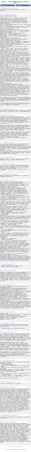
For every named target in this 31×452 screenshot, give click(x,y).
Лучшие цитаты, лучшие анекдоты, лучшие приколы (15, 449)
